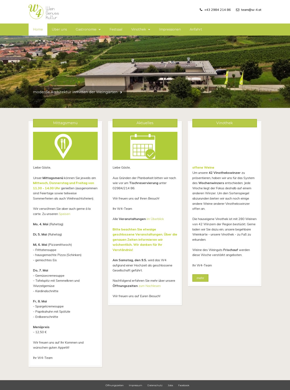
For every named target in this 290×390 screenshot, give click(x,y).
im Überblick (155, 219)
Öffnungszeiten (114, 385)
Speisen (64, 214)
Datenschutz (155, 385)
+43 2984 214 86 (217, 10)
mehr (200, 278)
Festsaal (116, 29)
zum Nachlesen (150, 286)
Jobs (170, 385)
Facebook (183, 385)
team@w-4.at (251, 10)
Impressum (135, 385)
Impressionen (170, 29)
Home (38, 29)
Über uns (59, 29)
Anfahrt (196, 29)
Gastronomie (88, 29)
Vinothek (140, 29)
